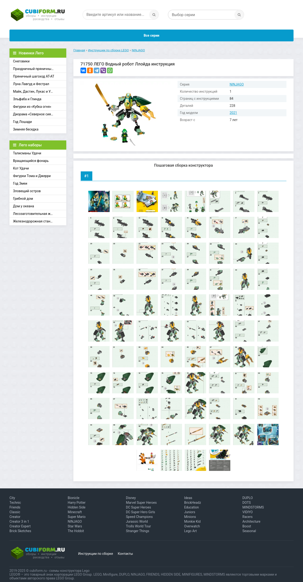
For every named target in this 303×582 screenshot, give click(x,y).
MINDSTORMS (253, 507)
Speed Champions (139, 517)
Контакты (125, 554)
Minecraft (75, 512)
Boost (246, 526)
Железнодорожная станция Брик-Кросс (39, 221)
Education (191, 507)
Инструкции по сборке (95, 554)
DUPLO (247, 498)
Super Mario (77, 517)
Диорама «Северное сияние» (35, 114)
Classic (14, 512)
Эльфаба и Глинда (27, 99)
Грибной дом (23, 198)
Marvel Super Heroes (141, 502)
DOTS (246, 502)
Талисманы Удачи (27, 153)
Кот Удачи (21, 168)
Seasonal (249, 531)
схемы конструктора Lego (69, 571)
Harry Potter (76, 502)
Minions (190, 517)
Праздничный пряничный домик (38, 69)
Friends (14, 507)
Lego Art (190, 531)
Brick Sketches (20, 531)
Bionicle (73, 498)
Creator (14, 517)
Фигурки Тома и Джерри (32, 176)
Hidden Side (76, 507)
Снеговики (21, 61)
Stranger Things (137, 531)
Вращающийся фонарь (31, 161)
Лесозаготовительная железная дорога (39, 214)
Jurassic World (137, 521)
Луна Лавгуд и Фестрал (31, 84)
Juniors (189, 512)
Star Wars (75, 526)
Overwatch (192, 526)
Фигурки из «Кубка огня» (32, 107)
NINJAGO (237, 84)
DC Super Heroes (138, 507)
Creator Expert (20, 526)
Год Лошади (22, 122)
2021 (233, 113)
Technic (15, 502)
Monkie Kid (192, 521)
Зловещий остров (27, 191)
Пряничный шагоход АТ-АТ (33, 76)
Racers (247, 517)
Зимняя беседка (25, 129)
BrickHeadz (192, 502)
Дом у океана (23, 206)
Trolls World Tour (138, 526)
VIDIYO (247, 512)
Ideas (188, 498)
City (12, 498)
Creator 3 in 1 (19, 521)
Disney (131, 498)
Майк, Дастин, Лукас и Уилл (34, 91)
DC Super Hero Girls (140, 512)
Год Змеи (20, 183)
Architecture (251, 521)
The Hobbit (76, 531)
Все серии (151, 35)
